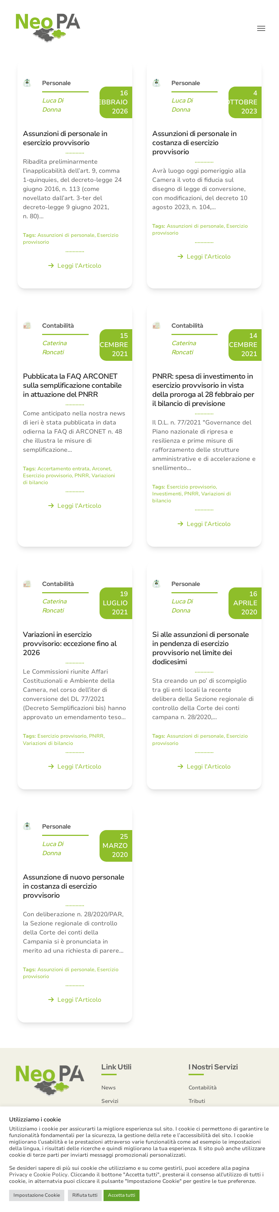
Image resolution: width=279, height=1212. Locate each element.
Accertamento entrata (63, 469)
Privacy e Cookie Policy (38, 1174)
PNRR (81, 477)
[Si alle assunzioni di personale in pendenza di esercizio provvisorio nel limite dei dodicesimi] (204, 676)
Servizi (109, 1102)
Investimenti (167, 495)
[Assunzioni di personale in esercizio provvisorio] (75, 176)
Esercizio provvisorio (47, 477)
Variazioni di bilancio (48, 744)
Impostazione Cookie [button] (36, 1195)
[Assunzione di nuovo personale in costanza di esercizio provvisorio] (75, 915)
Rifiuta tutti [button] (84, 1195)
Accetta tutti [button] (121, 1195)
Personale (56, 84)
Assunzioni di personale (65, 236)
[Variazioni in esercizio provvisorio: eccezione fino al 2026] (75, 676)
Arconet (101, 469)
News (108, 1089)
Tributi (197, 1102)
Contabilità (58, 327)
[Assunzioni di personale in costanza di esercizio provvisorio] (204, 176)
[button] (261, 29)
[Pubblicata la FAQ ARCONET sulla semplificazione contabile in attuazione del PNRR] (75, 426)
